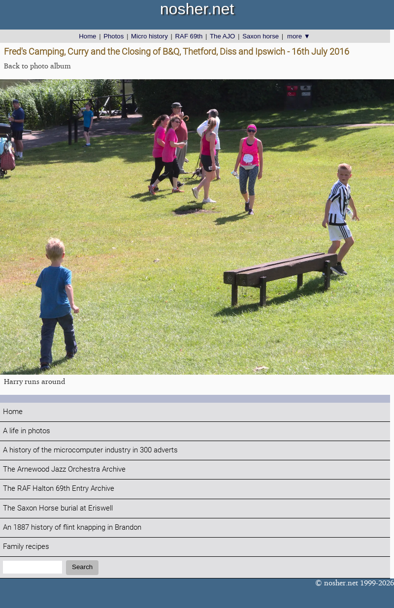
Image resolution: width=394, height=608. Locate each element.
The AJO (222, 36)
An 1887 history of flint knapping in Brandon (72, 527)
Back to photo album (37, 66)
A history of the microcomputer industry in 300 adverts (90, 450)
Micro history (149, 36)
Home (87, 36)
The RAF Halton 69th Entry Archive (58, 488)
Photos (113, 36)
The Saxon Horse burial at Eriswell (58, 508)
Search (82, 567)
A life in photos (26, 431)
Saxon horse (260, 36)
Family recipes (26, 547)
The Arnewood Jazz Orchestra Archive (64, 469)
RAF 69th (189, 36)
